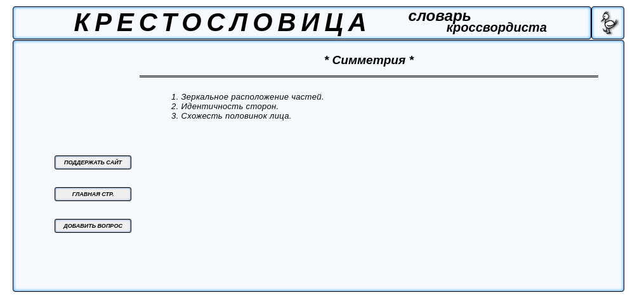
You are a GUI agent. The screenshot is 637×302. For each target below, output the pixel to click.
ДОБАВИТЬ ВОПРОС (92, 226)
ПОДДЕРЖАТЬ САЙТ (93, 162)
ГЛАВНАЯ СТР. (93, 194)
